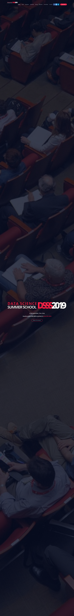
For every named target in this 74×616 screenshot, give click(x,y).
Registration (63, 4)
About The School (37, 320)
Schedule (32, 4)
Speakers (27, 4)
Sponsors (40, 4)
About (23, 4)
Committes (46, 4)
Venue (36, 4)
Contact (50, 4)
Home (19, 4)
